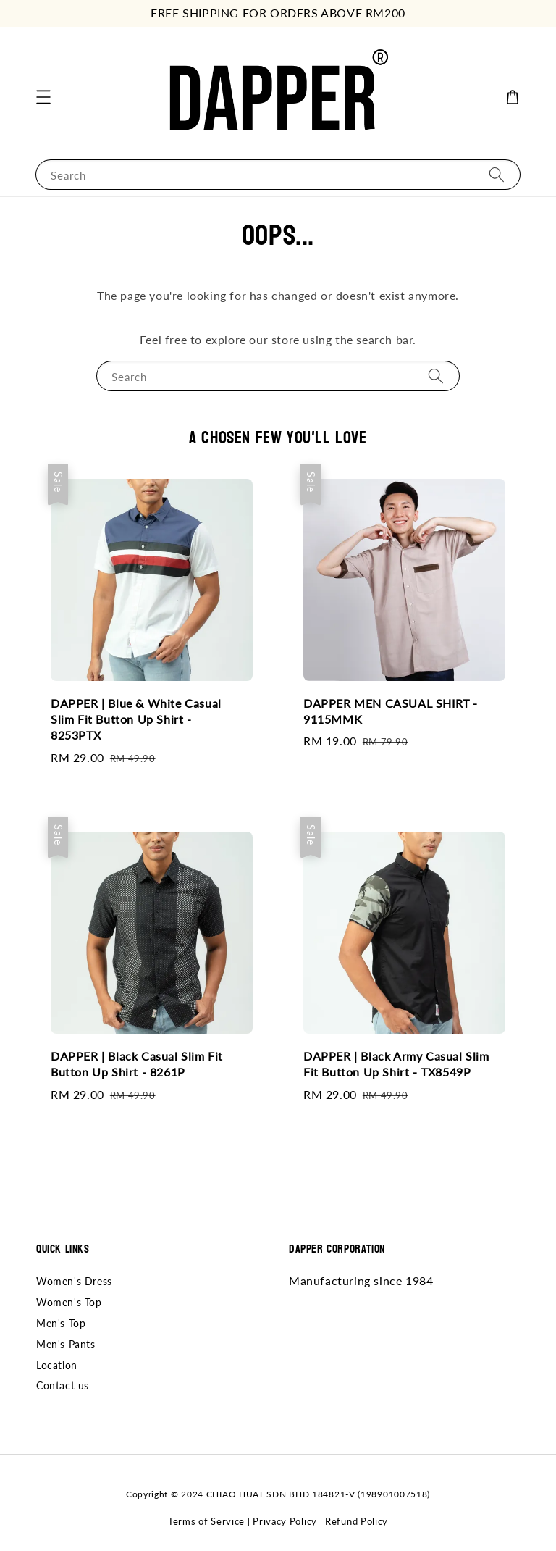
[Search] (496, 174)
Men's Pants (66, 1344)
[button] (43, 97)
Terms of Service (206, 1521)
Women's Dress (74, 1281)
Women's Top (69, 1302)
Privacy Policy (285, 1521)
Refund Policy (356, 1521)
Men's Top (60, 1323)
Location (56, 1365)
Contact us (62, 1385)
